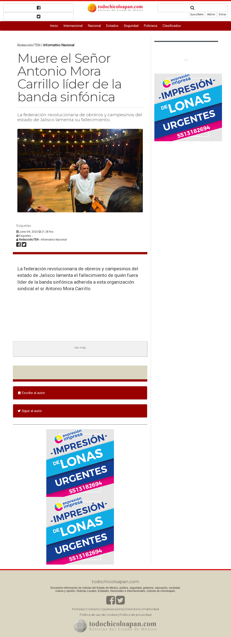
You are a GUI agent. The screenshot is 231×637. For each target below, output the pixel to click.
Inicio (54, 26)
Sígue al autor (30, 411)
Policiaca (150, 26)
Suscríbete (196, 14)
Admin (211, 14)
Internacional (73, 26)
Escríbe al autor (31, 393)
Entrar (222, 14)
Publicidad (151, 609)
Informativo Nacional (58, 45)
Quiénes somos (113, 609)
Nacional (94, 26)
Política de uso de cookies (99, 614)
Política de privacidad (135, 614)
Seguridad (131, 26)
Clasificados (172, 26)
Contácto (93, 609)
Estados (112, 26)
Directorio (133, 609)
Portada (78, 609)
